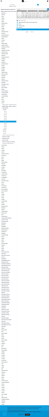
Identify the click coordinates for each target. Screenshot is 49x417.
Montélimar (3, 62)
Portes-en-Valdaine (5, 189)
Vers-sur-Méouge (4, 394)
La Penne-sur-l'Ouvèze (5, 153)
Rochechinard (4, 226)
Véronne (3, 392)
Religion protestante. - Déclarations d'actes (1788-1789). (10, 104)
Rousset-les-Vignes (5, 243)
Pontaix (3, 184)
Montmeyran (4, 75)
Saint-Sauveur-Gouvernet (6, 311)
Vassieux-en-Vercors (5, 380)
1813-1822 (5, 114)
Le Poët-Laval (4, 175)
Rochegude (3, 233)
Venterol (3, 385)
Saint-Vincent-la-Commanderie (6, 319)
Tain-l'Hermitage (4, 350)
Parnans (3, 148)
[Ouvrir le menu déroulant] (1, 1)
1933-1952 (4, 131)
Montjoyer (3, 70)
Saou (2, 331)
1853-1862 (5, 121)
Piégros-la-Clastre (4, 162)
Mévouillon (3, 33)
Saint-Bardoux (4, 258)
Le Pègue (3, 150)
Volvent (3, 404)
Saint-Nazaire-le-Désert (5, 297)
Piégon (3, 160)
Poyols (3, 192)
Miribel (3, 38)
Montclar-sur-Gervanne (5, 57)
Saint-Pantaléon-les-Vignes (6, 299)
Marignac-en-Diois (4, 23)
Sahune (3, 248)
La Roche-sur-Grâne (5, 219)
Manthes (3, 18)
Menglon (3, 28)
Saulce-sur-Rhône (4, 333)
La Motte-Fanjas (4, 94)
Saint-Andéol (4, 253)
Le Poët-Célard (4, 172)
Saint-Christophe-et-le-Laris (6, 265)
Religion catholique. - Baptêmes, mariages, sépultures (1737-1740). (12, 106)
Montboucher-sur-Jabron (5, 50)
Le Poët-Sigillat (4, 177)
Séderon (3, 338)
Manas (3, 16)
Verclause (3, 389)
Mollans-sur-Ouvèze (5, 45)
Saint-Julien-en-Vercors (5, 277)
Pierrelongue (4, 165)
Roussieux (3, 245)
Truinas (3, 365)
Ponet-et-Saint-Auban (5, 180)
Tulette (3, 367)
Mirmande (3, 40)
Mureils (3, 97)
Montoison (3, 79)
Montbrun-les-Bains (5, 53)
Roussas (3, 241)
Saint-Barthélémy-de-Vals (6, 260)
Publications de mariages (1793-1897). (7, 143)
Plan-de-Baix (4, 170)
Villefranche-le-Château (5, 399)
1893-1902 (5, 128)
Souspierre (3, 343)
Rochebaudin (4, 223)
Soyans (3, 345)
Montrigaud (3, 82)
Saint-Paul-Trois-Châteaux (6, 302)
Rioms (3, 214)
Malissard (3, 14)
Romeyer (3, 238)
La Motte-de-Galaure (5, 92)
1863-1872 (5, 123)
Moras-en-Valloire (4, 87)
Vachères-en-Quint (5, 370)
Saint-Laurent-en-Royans (6, 280)
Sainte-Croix (4, 321)
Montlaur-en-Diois (4, 72)
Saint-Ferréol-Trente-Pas (5, 270)
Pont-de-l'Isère (4, 187)
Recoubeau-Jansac (5, 206)
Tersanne (3, 353)
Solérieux (3, 341)
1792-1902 (4, 109)
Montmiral (3, 77)
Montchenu (3, 55)
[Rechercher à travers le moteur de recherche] (19, 4)
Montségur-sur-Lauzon (5, 84)
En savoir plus (21, 414)
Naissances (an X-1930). (6, 136)
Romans (3, 236)
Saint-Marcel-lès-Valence (5, 284)
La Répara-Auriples (5, 211)
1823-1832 (5, 116)
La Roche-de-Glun (4, 216)
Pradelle (3, 194)
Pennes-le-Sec (4, 155)
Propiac (3, 197)
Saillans (3, 250)
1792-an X (5, 111)
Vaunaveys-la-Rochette (5, 382)
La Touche (3, 358)
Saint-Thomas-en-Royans (6, 314)
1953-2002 (4, 133)
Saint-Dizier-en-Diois (5, 267)
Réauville (3, 204)
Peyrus (3, 158)
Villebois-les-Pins (4, 397)
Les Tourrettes (4, 360)
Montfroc (3, 65)
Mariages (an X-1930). (5, 138)
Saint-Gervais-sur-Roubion (6, 272)
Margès (3, 21)
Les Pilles (3, 167)
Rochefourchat (4, 231)
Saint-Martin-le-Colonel (5, 289)
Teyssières (3, 355)
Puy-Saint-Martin (4, 201)
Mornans (3, 89)
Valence (3, 377)
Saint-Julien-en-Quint (5, 275)
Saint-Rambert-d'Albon (5, 304)
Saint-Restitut (4, 306)
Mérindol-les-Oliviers (5, 31)
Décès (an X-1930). (5, 140)
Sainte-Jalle (3, 326)
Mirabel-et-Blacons (5, 36)
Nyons (3, 99)
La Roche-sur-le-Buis (5, 221)
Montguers (3, 67)
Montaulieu (3, 48)
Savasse (3, 336)
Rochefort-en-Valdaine (5, 228)
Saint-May (3, 292)
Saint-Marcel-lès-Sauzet (5, 282)
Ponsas (3, 182)
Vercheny (3, 387)
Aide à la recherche (13, 6)
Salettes (3, 328)
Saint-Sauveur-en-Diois (5, 309)
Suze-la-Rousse (4, 348)
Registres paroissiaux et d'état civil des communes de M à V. (10, 11)
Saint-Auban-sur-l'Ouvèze (6, 255)
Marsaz (3, 26)
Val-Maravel (3, 372)
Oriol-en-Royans (4, 145)
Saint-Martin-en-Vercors (5, 287)
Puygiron (3, 199)
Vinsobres (3, 402)
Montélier (3, 60)
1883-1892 (5, 126)
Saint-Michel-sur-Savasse (6, 294)
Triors (2, 363)
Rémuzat (3, 209)
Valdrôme (3, 375)
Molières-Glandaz (4, 43)
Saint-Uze (3, 316)
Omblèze (3, 101)
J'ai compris (27, 414)
